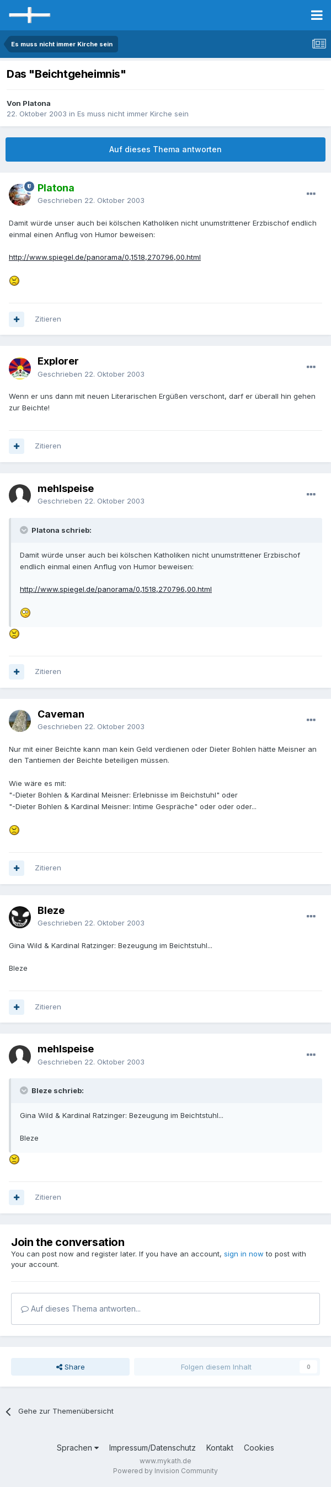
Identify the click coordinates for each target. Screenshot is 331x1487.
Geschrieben (91, 200)
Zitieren (48, 318)
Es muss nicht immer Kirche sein (133, 113)
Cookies (259, 1447)
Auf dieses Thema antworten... (81, 1308)
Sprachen (78, 1447)
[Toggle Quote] (25, 530)
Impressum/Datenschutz (152, 1447)
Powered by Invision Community (165, 1471)
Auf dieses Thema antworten (165, 149)
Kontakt (219, 1447)
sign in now (244, 1253)
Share (70, 1366)
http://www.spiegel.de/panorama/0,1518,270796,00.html (105, 257)
